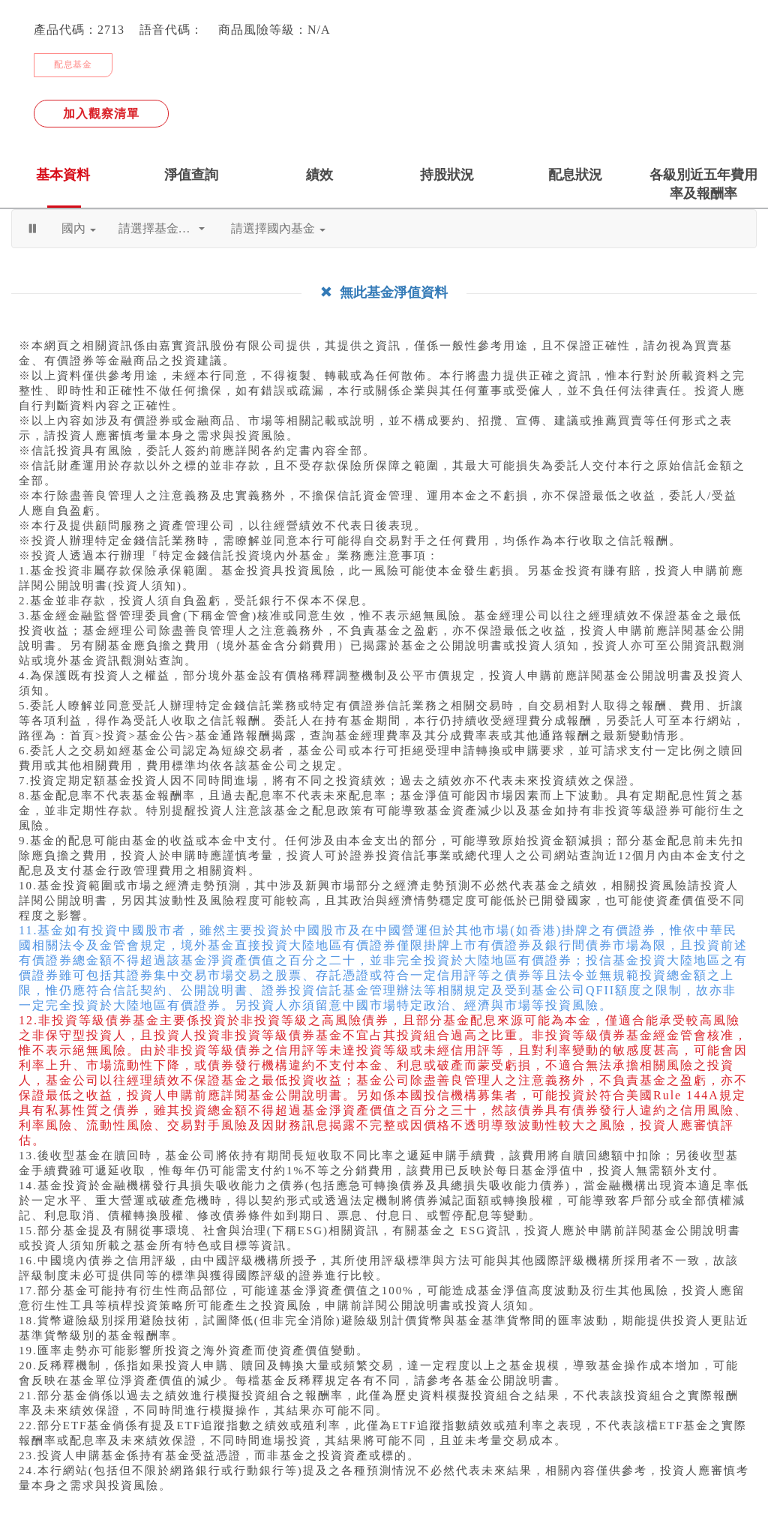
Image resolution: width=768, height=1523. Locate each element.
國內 (79, 228)
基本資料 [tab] (63, 174)
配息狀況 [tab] (575, 174)
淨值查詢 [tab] (191, 174)
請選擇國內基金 (278, 228)
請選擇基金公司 (161, 228)
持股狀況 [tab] (447, 174)
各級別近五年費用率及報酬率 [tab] (704, 184)
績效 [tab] (319, 174)
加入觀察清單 (101, 113)
